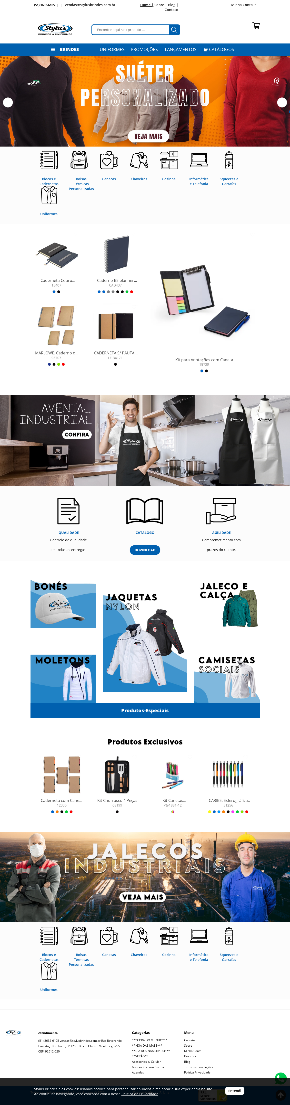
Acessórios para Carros (148, 1067)
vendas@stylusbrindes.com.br (90, 4)
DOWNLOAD (145, 550)
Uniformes (112, 49)
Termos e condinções (198, 1067)
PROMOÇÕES (144, 49)
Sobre (188, 1045)
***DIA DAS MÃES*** (147, 1045)
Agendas (138, 1072)
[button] (8, 102)
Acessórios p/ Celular (146, 1062)
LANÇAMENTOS (181, 49)
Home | (146, 4)
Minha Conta (243, 4)
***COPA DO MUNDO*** (149, 1040)
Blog (187, 1062)
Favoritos (190, 1056)
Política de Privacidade (139, 1094)
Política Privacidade (197, 1072)
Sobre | (160, 4)
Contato (171, 9)
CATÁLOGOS (219, 49)
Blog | (173, 4)
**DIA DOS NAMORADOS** (151, 1051)
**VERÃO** (140, 1056)
